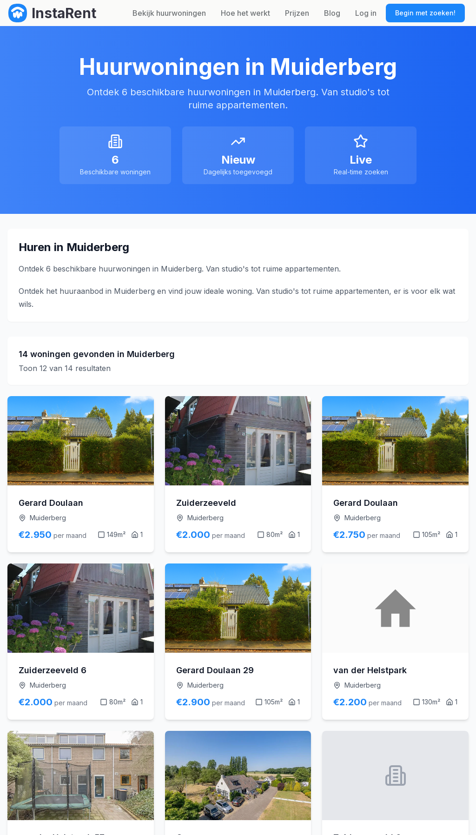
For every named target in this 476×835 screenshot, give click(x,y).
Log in (366, 13)
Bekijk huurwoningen (169, 13)
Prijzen (297, 13)
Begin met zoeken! (425, 13)
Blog (332, 13)
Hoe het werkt (245, 13)
